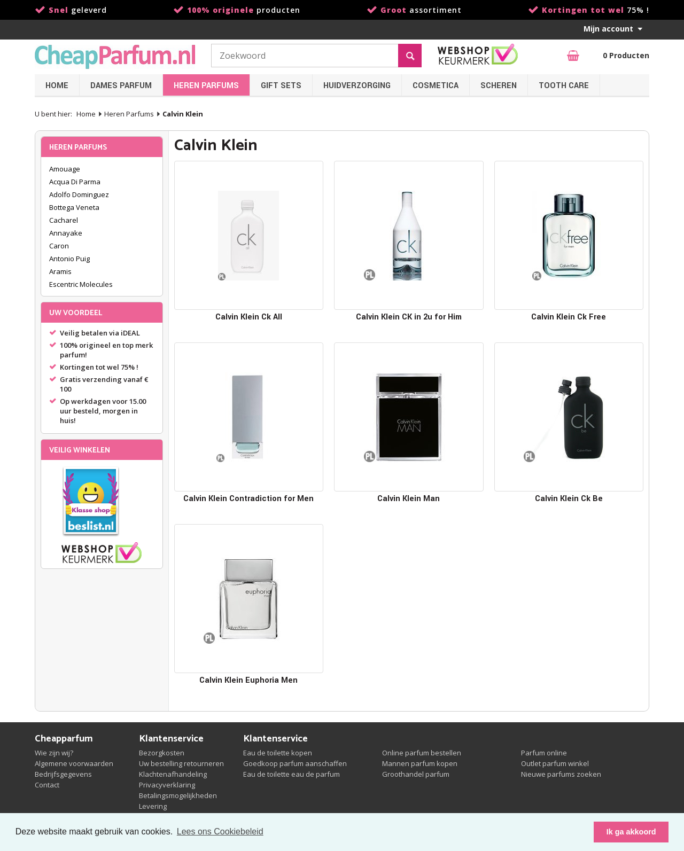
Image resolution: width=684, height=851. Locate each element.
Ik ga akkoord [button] (631, 831)
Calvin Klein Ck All (248, 317)
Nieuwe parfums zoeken (561, 774)
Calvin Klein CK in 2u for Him (409, 317)
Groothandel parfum (415, 774)
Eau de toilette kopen (277, 753)
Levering (153, 806)
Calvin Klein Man (408, 498)
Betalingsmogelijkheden (178, 795)
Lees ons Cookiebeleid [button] (220, 831)
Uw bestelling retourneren (181, 763)
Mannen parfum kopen (419, 763)
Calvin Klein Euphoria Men (248, 680)
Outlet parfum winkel (555, 763)
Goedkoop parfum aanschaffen (295, 763)
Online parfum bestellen (421, 753)
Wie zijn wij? (54, 753)
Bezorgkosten (161, 753)
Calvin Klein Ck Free (568, 317)
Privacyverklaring (167, 785)
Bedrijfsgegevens (63, 774)
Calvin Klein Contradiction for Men (248, 498)
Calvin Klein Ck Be (569, 498)
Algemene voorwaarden (74, 763)
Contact (47, 785)
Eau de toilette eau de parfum (291, 774)
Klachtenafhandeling (173, 774)
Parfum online (544, 753)
